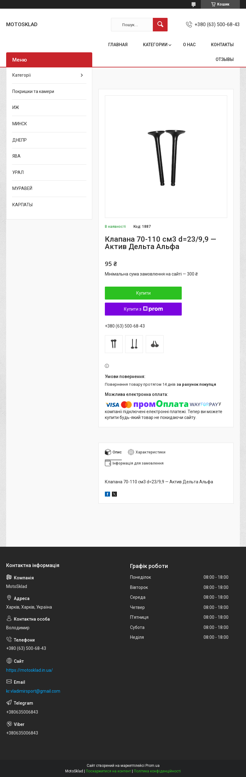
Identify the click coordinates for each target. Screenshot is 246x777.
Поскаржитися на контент (108, 771)
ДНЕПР (19, 140)
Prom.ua (152, 765)
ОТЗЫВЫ (225, 59)
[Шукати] (160, 24)
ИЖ (15, 107)
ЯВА (16, 156)
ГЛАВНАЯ (118, 44)
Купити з (143, 309)
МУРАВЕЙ (22, 188)
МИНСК (19, 123)
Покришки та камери (33, 91)
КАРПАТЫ (22, 204)
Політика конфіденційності (157, 771)
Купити (143, 293)
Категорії (21, 75)
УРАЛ (18, 172)
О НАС (189, 44)
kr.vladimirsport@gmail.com (33, 691)
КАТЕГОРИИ (155, 44)
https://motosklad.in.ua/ (29, 670)
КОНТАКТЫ (222, 44)
